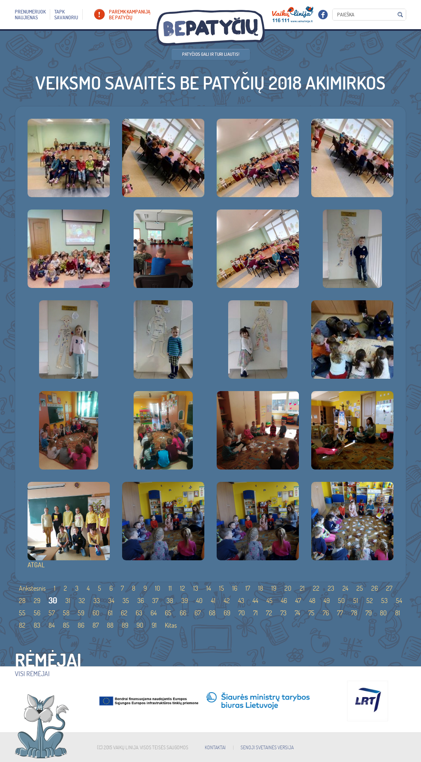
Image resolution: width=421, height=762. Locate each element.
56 (37, 613)
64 (153, 613)
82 (22, 625)
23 (331, 588)
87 (96, 625)
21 (302, 588)
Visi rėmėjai (32, 674)
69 (227, 613)
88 (110, 625)
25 (359, 588)
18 (260, 588)
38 (170, 600)
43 (241, 600)
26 (374, 588)
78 (354, 613)
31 (67, 600)
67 (197, 613)
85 (66, 625)
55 (22, 613)
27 (389, 588)
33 (96, 600)
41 (213, 600)
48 (312, 600)
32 (82, 600)
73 (283, 613)
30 (53, 600)
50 (341, 600)
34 (111, 600)
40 (199, 600)
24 (345, 588)
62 (124, 613)
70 (241, 613)
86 (81, 625)
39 (184, 600)
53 (384, 600)
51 (355, 600)
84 (52, 625)
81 (397, 613)
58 (66, 613)
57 (52, 613)
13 (195, 588)
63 (139, 613)
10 (157, 588)
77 (340, 613)
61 (110, 613)
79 (368, 613)
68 (212, 613)
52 (369, 600)
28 (22, 600)
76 (326, 613)
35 (126, 600)
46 (284, 600)
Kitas (171, 625)
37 (155, 600)
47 (298, 600)
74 (297, 613)
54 (399, 600)
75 (311, 613)
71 (255, 613)
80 (383, 613)
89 (125, 625)
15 (221, 588)
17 (247, 588)
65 (168, 613)
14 (208, 588)
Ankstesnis (32, 588)
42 (227, 600)
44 (255, 600)
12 (182, 588)
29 (37, 600)
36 (140, 600)
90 (139, 625)
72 (269, 613)
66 (183, 613)
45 (269, 600)
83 (37, 625)
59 (81, 613)
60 (96, 613)
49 (327, 600)
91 (154, 625)
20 (288, 588)
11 (170, 588)
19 (273, 588)
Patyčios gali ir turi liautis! (210, 54)
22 (316, 588)
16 (234, 588)
